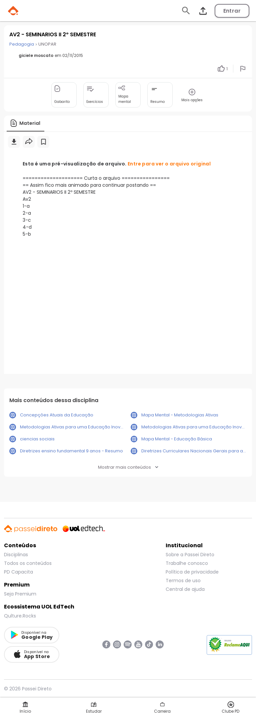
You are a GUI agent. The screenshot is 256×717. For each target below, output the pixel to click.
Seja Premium (20, 594)
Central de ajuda (185, 589)
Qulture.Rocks (20, 615)
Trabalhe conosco (187, 563)
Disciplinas (16, 554)
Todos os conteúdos (28, 563)
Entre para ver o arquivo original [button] (169, 163)
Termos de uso (183, 580)
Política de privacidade (192, 572)
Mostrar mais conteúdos (128, 467)
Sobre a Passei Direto (190, 554)
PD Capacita (18, 572)
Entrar (232, 11)
